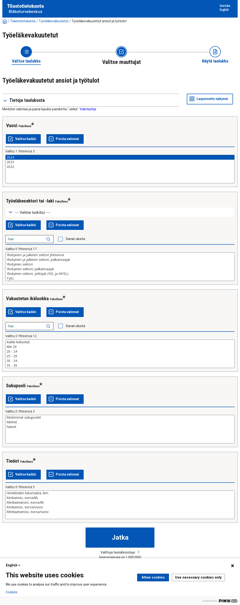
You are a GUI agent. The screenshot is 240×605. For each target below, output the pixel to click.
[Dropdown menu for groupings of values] (120, 212)
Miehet (120, 422)
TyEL (120, 278)
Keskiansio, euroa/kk (120, 497)
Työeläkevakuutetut (53, 21)
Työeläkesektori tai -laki (30, 201)
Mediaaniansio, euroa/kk (120, 502)
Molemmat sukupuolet (120, 417)
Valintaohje (88, 109)
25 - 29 (120, 356)
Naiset (120, 426)
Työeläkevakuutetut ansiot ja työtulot (99, 21)
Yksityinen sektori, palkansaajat (120, 269)
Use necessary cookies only (198, 577)
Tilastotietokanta (22, 21)
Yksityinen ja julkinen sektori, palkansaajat (120, 259)
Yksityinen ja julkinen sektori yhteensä (120, 255)
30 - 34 (120, 360)
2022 (120, 166)
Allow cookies (153, 577)
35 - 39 (120, 365)
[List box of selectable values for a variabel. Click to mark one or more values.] (120, 169)
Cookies (11, 592)
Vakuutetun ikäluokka (27, 298)
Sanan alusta (75, 239)
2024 (120, 157)
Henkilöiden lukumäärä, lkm (120, 493)
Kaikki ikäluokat (120, 342)
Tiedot (12, 461)
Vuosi (11, 125)
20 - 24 (120, 351)
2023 (120, 162)
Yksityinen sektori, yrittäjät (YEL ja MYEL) (120, 273)
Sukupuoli (16, 385)
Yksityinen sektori (120, 264)
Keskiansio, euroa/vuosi (120, 507)
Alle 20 (120, 346)
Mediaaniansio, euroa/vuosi (120, 511)
